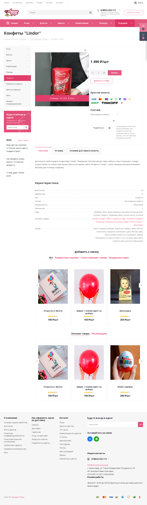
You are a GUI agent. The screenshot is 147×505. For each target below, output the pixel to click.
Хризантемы (65, 440)
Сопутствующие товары (94, 257)
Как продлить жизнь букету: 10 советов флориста (15, 162)
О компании (10, 417)
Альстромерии (66, 451)
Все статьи (23, 140)
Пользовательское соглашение (13, 440)
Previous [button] (37, 285)
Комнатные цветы (68, 458)
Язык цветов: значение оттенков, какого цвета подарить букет (17, 148)
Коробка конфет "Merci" (102, 219)
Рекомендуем (99, 333)
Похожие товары (80, 333)
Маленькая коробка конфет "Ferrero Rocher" (124, 222)
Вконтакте (90, 439)
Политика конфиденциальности (14, 434)
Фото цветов (10, 429)
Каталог (64, 417)
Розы (62, 422)
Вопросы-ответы (39, 439)
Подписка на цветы (41, 443)
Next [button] (141, 285)
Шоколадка (138, 225)
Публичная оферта (13, 445)
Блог (6, 452)
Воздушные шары (119, 257)
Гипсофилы (65, 444)
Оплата (35, 424)
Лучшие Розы (17, 497)
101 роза (64, 429)
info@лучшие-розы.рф (97, 465)
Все (51, 257)
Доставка (36, 428)
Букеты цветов (67, 426)
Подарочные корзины (67, 257)
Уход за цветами (39, 435)
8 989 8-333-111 (108, 10)
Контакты (8, 426)
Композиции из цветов (70, 433)
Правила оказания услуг (15, 448)
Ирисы (63, 455)
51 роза (63, 437)
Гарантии (36, 432)
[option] (53, 293)
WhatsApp (96, 439)
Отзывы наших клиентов (15, 422)
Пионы (63, 447)
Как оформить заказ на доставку (43, 419)
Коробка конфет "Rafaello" (124, 219)
